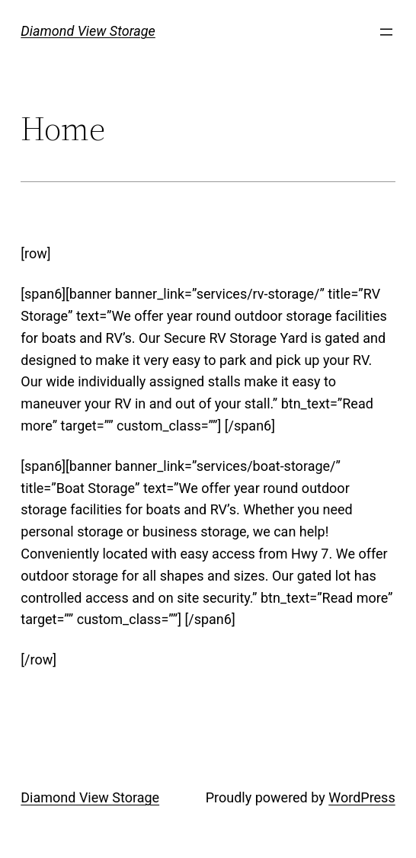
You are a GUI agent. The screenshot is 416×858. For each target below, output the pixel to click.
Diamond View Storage (88, 31)
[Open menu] (386, 32)
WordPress (361, 797)
